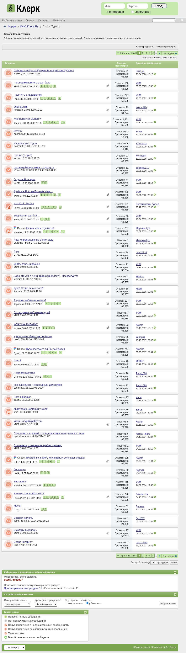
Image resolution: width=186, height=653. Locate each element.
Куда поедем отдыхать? (40, 228)
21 (127, 71)
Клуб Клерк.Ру (29, 26)
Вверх (174, 562)
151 (127, 204)
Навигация (58, 20)
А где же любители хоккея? (30, 300)
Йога (16, 251)
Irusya (17, 364)
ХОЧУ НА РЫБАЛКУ (26, 324)
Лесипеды (20, 469)
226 (127, 494)
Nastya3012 (20, 146)
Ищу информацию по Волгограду (33, 239)
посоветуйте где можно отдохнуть (34, 167)
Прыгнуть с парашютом (28, 94)
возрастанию (74, 603)
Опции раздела (143, 46)
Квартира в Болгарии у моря (30, 408)
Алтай (17, 360)
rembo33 (18, 110)
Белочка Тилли (22, 243)
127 (127, 301)
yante (16, 219)
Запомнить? (141, 11)
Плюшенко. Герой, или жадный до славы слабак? (55, 457)
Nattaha (18, 485)
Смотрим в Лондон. (25, 529)
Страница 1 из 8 (128, 52)
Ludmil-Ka (19, 387)
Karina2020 (19, 134)
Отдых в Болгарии (24, 179)
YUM (16, 86)
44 (127, 179)
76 (127, 373)
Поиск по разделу (164, 46)
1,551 (126, 119)
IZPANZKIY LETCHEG (25, 170)
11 (127, 168)
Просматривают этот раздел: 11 (23, 588)
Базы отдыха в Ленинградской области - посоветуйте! (46, 275)
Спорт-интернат (23, 541)
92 (127, 325)
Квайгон (18, 123)
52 (63, 122)
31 (127, 506)
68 (127, 216)
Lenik (16, 99)
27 (63, 231)
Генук (16, 207)
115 (127, 482)
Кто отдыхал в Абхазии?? (29, 493)
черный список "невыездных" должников (38, 384)
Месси (17, 505)
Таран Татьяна (21, 520)
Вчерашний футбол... (26, 215)
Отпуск (18, 131)
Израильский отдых (25, 143)
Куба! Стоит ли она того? (29, 288)
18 (127, 288)
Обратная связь (141, 646)
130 (127, 83)
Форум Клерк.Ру (159, 646)
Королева (19, 304)
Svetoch (18, 498)
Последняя (170, 53)
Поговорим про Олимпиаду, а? (32, 312)
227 (127, 95)
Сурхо (17, 353)
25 (127, 337)
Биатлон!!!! (20, 481)
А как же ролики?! (24, 372)
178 (127, 458)
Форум (12, 26)
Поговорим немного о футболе (32, 82)
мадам (17, 328)
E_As (16, 254)
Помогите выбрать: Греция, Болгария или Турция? (44, 70)
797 (127, 228)
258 (127, 192)
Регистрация (115, 11)
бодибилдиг (21, 106)
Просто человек (22, 436)
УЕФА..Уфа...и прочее (27, 264)
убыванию (93, 603)
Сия (16, 545)
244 (127, 349)
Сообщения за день (12, 20)
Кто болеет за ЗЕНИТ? (27, 118)
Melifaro (18, 279)
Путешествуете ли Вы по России (45, 349)
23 (127, 155)
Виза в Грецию (22, 397)
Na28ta (17, 73)
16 (127, 409)
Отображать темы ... (16, 600)
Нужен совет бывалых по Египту (33, 336)
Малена (18, 232)
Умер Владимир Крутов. (28, 421)
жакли (17, 158)
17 (127, 397)
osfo (16, 462)
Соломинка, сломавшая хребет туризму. (38, 445)
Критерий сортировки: (48, 600)
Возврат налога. (23, 517)
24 (127, 252)
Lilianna (18, 376)
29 (127, 107)
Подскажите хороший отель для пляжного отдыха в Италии (49, 433)
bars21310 (19, 339)
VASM (17, 183)
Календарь (43, 20)
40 (127, 361)
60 (127, 470)
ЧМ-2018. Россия (24, 203)
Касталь (18, 291)
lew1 (16, 412)
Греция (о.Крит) (23, 155)
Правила (30, 20)
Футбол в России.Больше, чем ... (33, 191)
